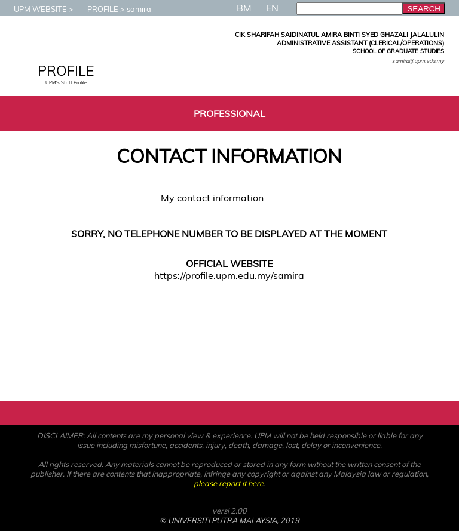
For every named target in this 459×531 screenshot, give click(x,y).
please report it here (229, 483)
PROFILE (96, 9)
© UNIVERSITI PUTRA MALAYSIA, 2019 (229, 520)
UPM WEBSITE (34, 9)
